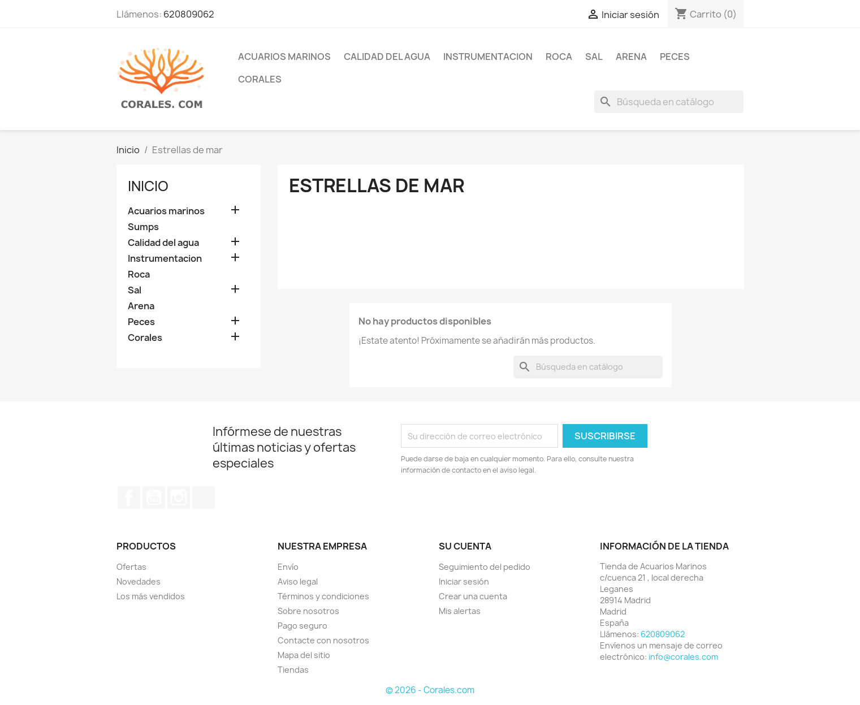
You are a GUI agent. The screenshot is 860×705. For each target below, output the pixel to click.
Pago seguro (302, 625)
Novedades (138, 581)
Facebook (129, 497)
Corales (145, 338)
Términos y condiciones (323, 596)
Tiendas (293, 669)
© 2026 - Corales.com (430, 690)
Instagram (178, 497)
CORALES (260, 79)
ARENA (631, 56)
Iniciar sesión (464, 581)
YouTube (153, 497)
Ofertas (131, 566)
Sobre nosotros (308, 610)
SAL (594, 56)
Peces (141, 322)
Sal (134, 290)
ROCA (559, 56)
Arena (141, 306)
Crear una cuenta (473, 596)
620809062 (188, 14)
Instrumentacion (165, 259)
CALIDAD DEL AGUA (387, 56)
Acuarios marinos (166, 211)
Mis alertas (460, 610)
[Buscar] (669, 101)
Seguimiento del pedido (484, 566)
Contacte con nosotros (323, 640)
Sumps (143, 227)
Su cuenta (465, 546)
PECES (675, 56)
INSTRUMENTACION (488, 56)
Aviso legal (298, 581)
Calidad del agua (163, 243)
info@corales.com (683, 656)
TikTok (203, 497)
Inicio (148, 186)
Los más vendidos (150, 596)
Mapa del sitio (304, 655)
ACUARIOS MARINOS (284, 56)
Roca (139, 274)
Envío (288, 566)
